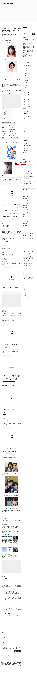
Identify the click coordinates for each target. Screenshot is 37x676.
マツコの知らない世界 (27, 145)
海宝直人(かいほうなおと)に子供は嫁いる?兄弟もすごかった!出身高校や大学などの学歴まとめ (15, 555)
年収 (29, 258)
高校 (24, 270)
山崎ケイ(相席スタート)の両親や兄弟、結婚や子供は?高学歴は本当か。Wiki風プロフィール (10, 543)
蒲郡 (25, 133)
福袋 (32, 263)
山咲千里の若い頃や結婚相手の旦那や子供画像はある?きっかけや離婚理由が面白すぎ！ (10, 555)
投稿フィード (25, 293)
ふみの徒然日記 (8, 3)
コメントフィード (25, 295)
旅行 (23, 157)
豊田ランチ (26, 104)
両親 (32, 251)
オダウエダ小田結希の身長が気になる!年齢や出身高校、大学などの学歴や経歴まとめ (29, 55)
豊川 (26, 75)
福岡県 (10, 129)
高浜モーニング (26, 106)
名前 (3, 632)
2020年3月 (24, 209)
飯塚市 (12, 129)
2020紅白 (25, 140)
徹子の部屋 (26, 148)
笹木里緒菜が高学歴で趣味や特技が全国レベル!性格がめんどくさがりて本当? (28, 51)
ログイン (24, 291)
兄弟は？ (5, 115)
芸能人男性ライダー (27, 183)
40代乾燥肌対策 (25, 62)
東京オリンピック (25, 161)
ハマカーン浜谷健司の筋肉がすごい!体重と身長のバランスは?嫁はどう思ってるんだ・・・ (29, 277)
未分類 (24, 159)
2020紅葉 (25, 113)
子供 (6, 578)
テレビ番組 (24, 138)
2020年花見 (26, 111)
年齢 (32, 258)
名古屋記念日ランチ (27, 92)
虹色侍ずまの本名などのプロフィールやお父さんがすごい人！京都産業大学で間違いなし (28, 47)
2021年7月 (24, 189)
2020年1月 (24, 212)
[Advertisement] (18, 15)
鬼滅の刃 (25, 150)
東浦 (26, 73)
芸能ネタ (5, 576)
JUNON (7, 225)
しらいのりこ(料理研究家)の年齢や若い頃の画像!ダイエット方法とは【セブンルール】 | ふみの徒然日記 (13, 604)
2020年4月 (24, 207)
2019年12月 (25, 214)
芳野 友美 (4, 219)
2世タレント (26, 166)
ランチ (29, 251)
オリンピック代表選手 (27, 162)
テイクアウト (26, 65)
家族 (27, 258)
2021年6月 (24, 191)
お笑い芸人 (26, 169)
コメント (3, 619)
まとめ (5, 118)
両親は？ (5, 114)
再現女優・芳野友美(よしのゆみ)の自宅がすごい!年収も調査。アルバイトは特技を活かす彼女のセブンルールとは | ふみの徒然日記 (12, 592)
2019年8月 (24, 221)
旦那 (31, 260)
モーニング (26, 67)
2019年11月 (25, 216)
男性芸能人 (26, 178)
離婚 (24, 268)
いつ (24, 246)
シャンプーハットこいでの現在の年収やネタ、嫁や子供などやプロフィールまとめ (28, 281)
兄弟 (27, 253)
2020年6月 (24, 203)
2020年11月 (25, 194)
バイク (24, 152)
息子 (29, 260)
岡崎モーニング (26, 97)
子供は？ (5, 113)
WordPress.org (25, 297)
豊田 (26, 77)
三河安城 (26, 80)
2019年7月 (24, 223)
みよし (26, 68)
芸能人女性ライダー (27, 181)
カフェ (24, 126)
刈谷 (26, 70)
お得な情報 (24, 108)
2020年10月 (25, 196)
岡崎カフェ (26, 96)
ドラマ (25, 143)
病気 (29, 263)
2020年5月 (24, 205)
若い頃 (30, 265)
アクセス (27, 246)
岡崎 (25, 128)
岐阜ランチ (26, 94)
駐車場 (27, 268)
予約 (24, 253)
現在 (24, 263)
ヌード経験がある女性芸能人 (28, 173)
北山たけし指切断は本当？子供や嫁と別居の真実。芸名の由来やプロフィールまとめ (15, 543)
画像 (27, 263)
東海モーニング (26, 101)
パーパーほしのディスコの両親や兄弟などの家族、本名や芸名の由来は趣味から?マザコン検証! (4, 555)
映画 (25, 122)
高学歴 (30, 268)
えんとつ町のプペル (27, 116)
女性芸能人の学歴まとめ (28, 176)
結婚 (7, 578)
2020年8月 (24, 200)
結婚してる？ (6, 112)
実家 (24, 258)
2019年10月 (25, 218)
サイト (3, 642)
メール (3, 637)
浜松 (26, 85)
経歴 (6, 111)
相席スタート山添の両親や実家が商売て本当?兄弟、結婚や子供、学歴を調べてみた (4, 543)
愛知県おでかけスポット (28, 118)
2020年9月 (24, 198)
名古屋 (26, 82)
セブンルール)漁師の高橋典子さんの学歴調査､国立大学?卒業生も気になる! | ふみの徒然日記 (13, 598)
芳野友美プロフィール (7, 110)
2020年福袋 (26, 109)
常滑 (25, 129)
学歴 (32, 256)
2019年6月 (24, 225)
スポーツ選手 (26, 171)
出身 (29, 253)
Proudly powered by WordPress (7, 673)
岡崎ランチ (26, 99)
